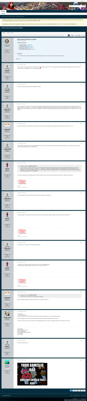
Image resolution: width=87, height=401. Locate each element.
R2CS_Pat (7, 45)
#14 (81, 340)
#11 (81, 262)
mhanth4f (7, 365)
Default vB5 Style (6, 395)
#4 (81, 104)
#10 (81, 242)
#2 (81, 64)
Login (83, 1)
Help (71, 395)
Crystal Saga (18, 16)
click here (62, 24)
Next (83, 390)
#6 (81, 143)
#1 (81, 39)
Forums (3, 11)
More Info (29, 44)
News (23, 16)
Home (3, 16)
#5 (81, 123)
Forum (6, 16)
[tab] (4, 33)
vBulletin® (79, 398)
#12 (81, 292)
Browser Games (12, 16)
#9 (81, 212)
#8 (81, 192)
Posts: (6, 52)
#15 (81, 360)
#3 (81, 84)
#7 (81, 163)
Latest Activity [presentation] (10, 32)
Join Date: (6, 50)
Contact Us (76, 395)
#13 (81, 311)
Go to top (83, 395)
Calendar (3, 13)
